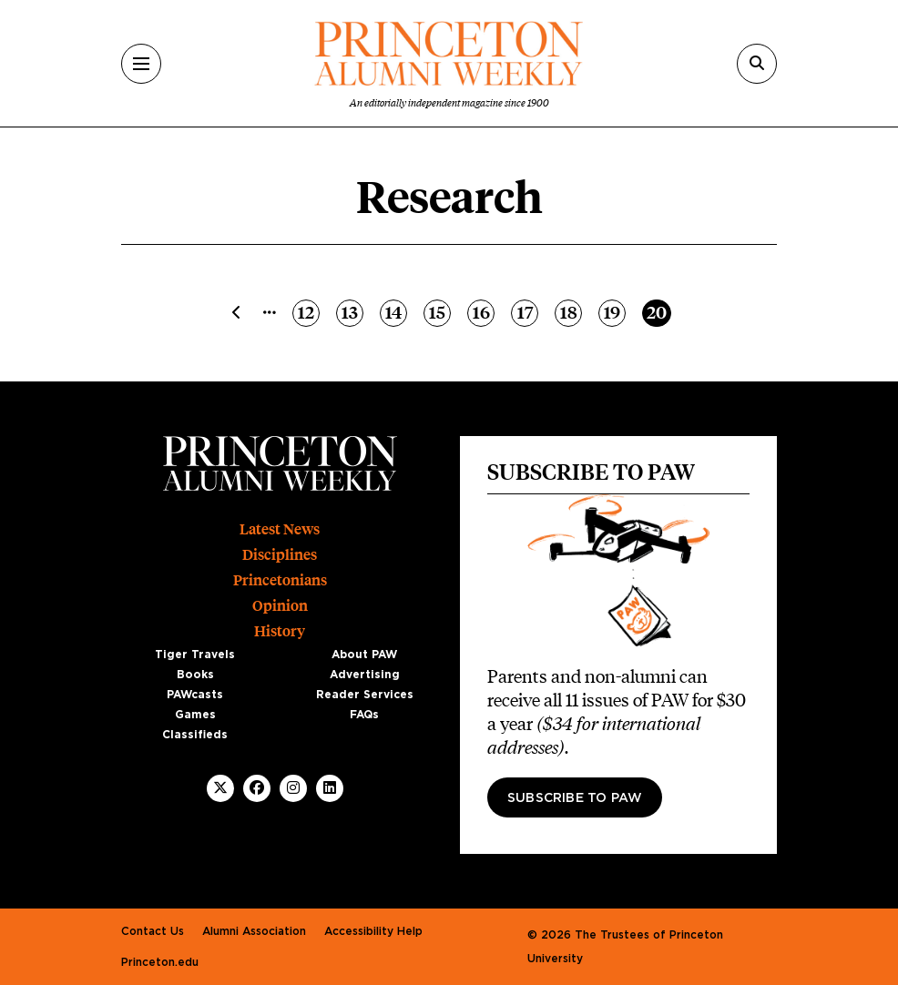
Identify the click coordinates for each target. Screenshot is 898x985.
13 (352, 311)
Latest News (280, 529)
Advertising (365, 674)
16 (483, 311)
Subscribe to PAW (574, 798)
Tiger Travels (195, 654)
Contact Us (152, 931)
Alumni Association (254, 931)
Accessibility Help (373, 931)
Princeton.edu (160, 962)
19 (614, 311)
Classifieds (195, 734)
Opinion (280, 605)
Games (195, 714)
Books (195, 674)
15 (439, 311)
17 (527, 311)
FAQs (364, 714)
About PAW (364, 654)
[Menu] (141, 64)
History (279, 631)
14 (396, 311)
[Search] (757, 64)
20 (658, 311)
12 (308, 311)
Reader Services (364, 694)
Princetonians (280, 580)
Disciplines (279, 555)
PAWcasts (195, 694)
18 (571, 311)
